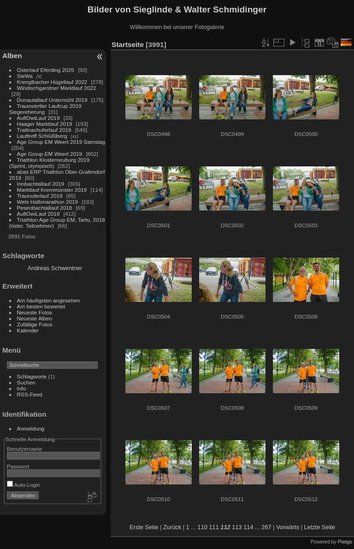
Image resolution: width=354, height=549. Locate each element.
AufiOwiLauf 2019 (38, 118)
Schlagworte (32, 376)
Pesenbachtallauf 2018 (44, 208)
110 (202, 527)
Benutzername (24, 449)
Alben (12, 55)
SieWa (25, 76)
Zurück (172, 527)
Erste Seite (144, 527)
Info (21, 388)
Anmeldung (31, 428)
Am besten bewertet (41, 306)
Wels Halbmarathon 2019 (47, 202)
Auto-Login (24, 485)
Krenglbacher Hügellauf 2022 (52, 82)
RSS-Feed (29, 394)
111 (213, 527)
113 (237, 527)
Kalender (28, 330)
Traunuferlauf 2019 (40, 196)
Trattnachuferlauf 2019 (44, 130)
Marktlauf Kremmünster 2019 (52, 190)
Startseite (128, 44)
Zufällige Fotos (35, 324)
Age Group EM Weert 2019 (50, 154)
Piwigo (345, 541)
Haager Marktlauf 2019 (44, 124)
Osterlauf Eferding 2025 (45, 70)
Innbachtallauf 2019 (41, 184)
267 (266, 527)
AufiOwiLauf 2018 (38, 214)
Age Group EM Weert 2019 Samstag (61, 142)
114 (248, 527)
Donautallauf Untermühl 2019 (52, 100)
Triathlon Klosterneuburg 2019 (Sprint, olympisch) (49, 163)
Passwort (18, 466)
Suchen (26, 382)
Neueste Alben (35, 318)
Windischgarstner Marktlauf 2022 (56, 88)
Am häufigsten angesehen (48, 300)
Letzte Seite (319, 527)
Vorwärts (287, 527)
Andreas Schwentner (55, 268)
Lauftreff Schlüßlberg (42, 136)
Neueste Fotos (35, 312)
